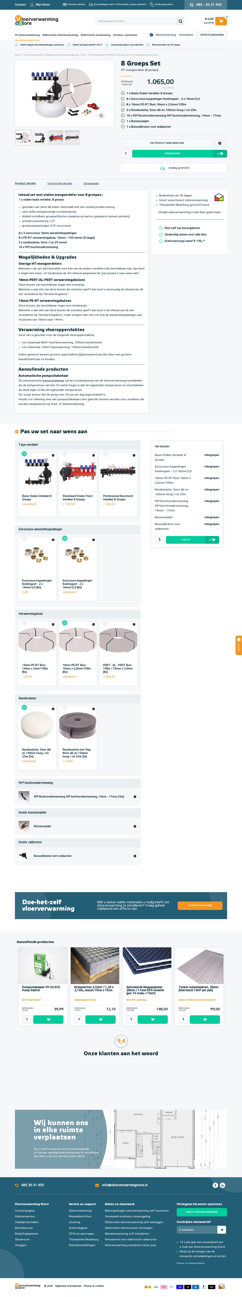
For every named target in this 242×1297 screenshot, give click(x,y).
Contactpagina (25, 1210)
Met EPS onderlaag (136, 1000)
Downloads (91, 183)
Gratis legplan (78, 1228)
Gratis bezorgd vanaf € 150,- (87, 45)
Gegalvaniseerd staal (85, 1000)
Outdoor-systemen (125, 35)
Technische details (59, 183)
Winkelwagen (221, 21)
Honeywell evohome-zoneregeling (127, 1216)
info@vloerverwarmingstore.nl (124, 1185)
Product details (25, 183)
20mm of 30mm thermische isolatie (197, 1000)
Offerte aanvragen (212, 35)
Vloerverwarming (166, 35)
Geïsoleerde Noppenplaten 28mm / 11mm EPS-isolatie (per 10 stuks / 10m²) (145, 990)
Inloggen (20, 1245)
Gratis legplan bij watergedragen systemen (42, 45)
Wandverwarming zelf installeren (127, 1233)
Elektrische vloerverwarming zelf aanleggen (134, 1222)
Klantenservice (25, 1216)
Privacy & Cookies (94, 1286)
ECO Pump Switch (31, 1000)
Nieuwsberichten (80, 1216)
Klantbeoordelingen (82, 1245)
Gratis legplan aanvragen (202, 1212)
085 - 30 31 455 (209, 4)
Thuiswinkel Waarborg (84, 1239)
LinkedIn (222, 1185)
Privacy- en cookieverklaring (190, 1263)
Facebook (215, 1185)
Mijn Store (43, 4)
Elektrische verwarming (95, 35)
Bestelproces (24, 1228)
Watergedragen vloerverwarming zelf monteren (137, 1210)
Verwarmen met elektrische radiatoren (131, 1239)
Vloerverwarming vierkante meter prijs (130, 1245)
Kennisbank (186, 35)
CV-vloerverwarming (27, 35)
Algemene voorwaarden (68, 1286)
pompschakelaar (53, 380)
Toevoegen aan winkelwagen (48, 1019)
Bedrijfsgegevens (26, 1233)
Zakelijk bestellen (26, 1222)
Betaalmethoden (180, 1286)
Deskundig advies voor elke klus (127, 45)
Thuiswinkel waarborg (221, 1286)
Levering (74, 1222)
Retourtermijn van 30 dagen (166, 45)
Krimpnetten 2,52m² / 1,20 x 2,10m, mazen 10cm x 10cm (93, 989)
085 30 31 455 (32, 1185)
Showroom (22, 1239)
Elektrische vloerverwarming (60, 35)
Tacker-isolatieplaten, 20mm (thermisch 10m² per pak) (198, 989)
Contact (20, 4)
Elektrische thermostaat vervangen (128, 1228)
